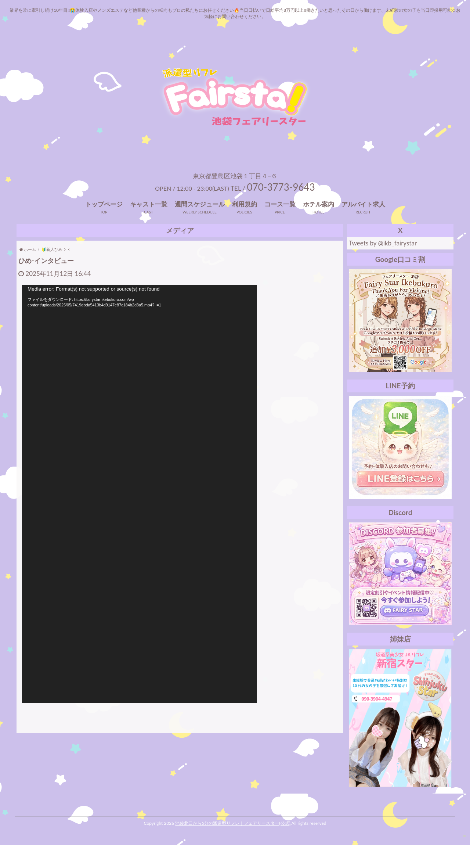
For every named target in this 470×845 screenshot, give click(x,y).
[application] (139, 494)
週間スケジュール (200, 204)
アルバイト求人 (363, 204)
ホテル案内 (318, 204)
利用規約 (244, 204)
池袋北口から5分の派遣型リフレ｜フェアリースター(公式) (232, 823)
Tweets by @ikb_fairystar (383, 243)
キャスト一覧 (148, 204)
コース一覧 (280, 204)
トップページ (104, 204)
